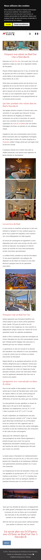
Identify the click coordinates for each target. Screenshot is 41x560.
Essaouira (6, 142)
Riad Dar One (15, 61)
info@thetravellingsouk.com (17, 557)
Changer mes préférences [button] (21, 24)
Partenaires (24, 551)
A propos (24, 554)
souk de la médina (19, 123)
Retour (6, 543)
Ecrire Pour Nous (32, 551)
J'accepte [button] (8, 24)
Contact (30, 554)
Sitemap (28, 557)
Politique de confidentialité (14, 554)
